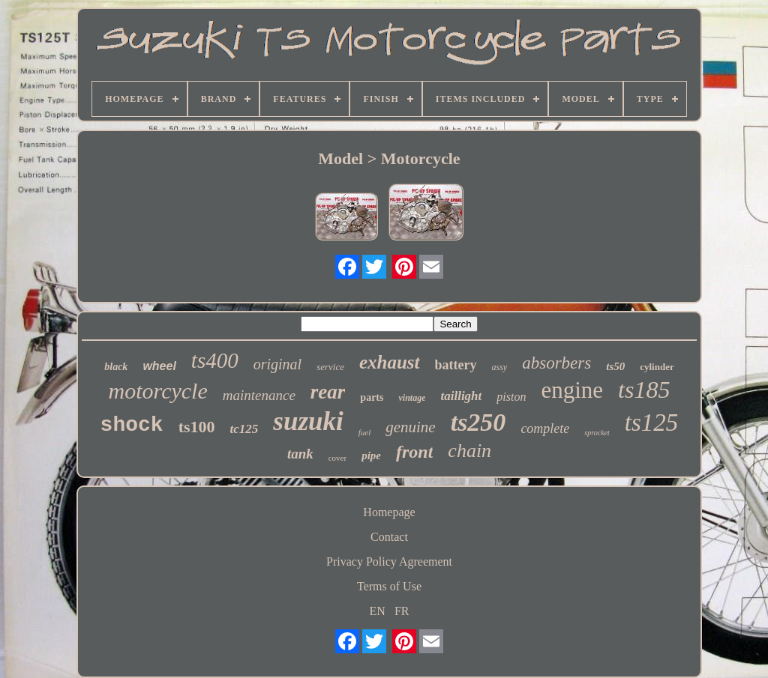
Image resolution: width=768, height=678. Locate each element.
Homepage (389, 512)
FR (402, 611)
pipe (371, 455)
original (278, 364)
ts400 (214, 360)
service (330, 366)
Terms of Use (389, 586)
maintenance (259, 395)
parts (371, 397)
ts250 (478, 422)
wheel (159, 366)
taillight (461, 396)
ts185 (644, 389)
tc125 (244, 429)
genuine (410, 427)
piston (511, 396)
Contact (389, 536)
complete (544, 428)
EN (378, 611)
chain (469, 450)
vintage (411, 398)
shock (132, 425)
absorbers (556, 363)
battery (456, 364)
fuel (364, 432)
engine (572, 390)
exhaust (389, 362)
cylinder (657, 366)
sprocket (597, 433)
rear (328, 392)
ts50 (615, 366)
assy (500, 367)
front (414, 451)
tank (300, 453)
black (116, 366)
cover (337, 457)
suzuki (308, 421)
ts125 (652, 422)
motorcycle (158, 390)
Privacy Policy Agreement (389, 561)
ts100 (196, 426)
